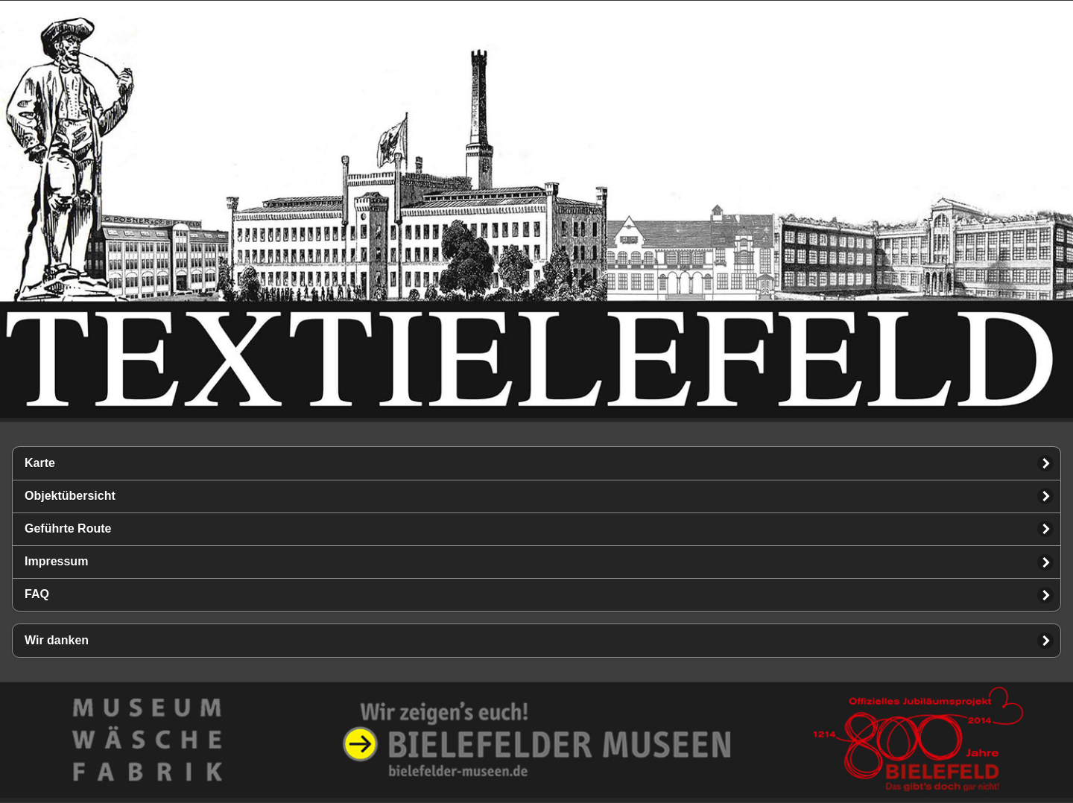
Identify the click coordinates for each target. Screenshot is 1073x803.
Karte (40, 463)
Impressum (56, 561)
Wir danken (57, 640)
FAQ (37, 594)
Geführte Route (68, 528)
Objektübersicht (70, 495)
